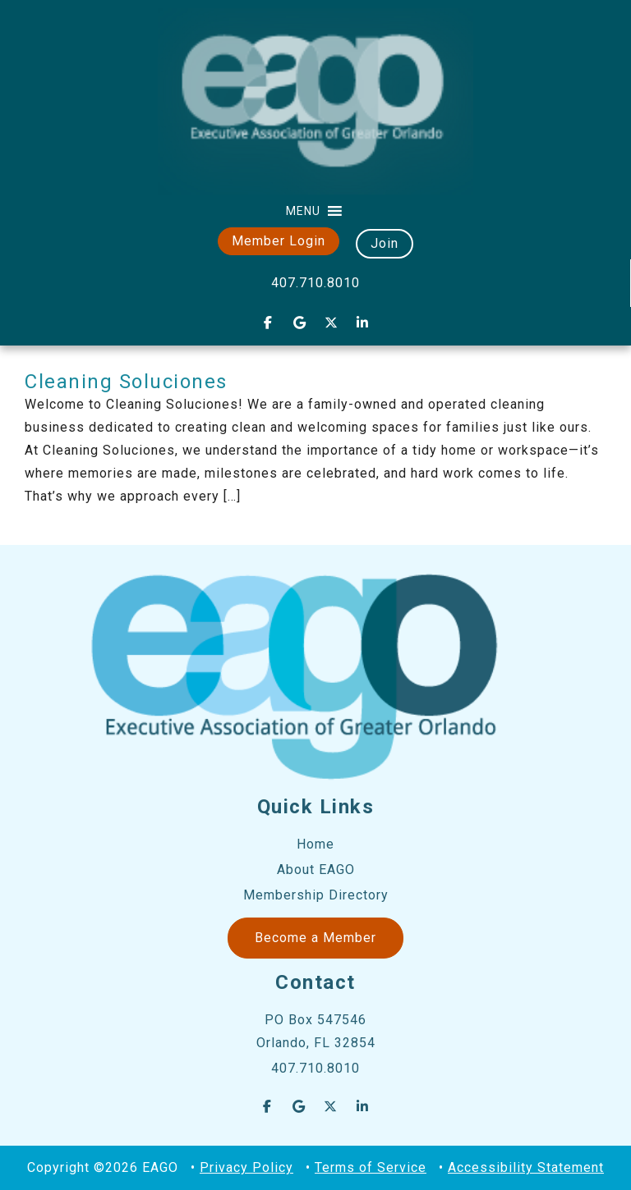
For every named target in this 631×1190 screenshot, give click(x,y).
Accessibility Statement (526, 1167)
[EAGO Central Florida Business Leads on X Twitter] (331, 322)
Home (315, 844)
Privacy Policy (246, 1167)
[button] (303, 211)
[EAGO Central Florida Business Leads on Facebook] (268, 322)
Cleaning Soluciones (126, 381)
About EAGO (316, 869)
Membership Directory (316, 895)
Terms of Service (370, 1167)
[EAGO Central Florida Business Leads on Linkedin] (363, 322)
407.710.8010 (315, 283)
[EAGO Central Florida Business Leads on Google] (300, 322)
